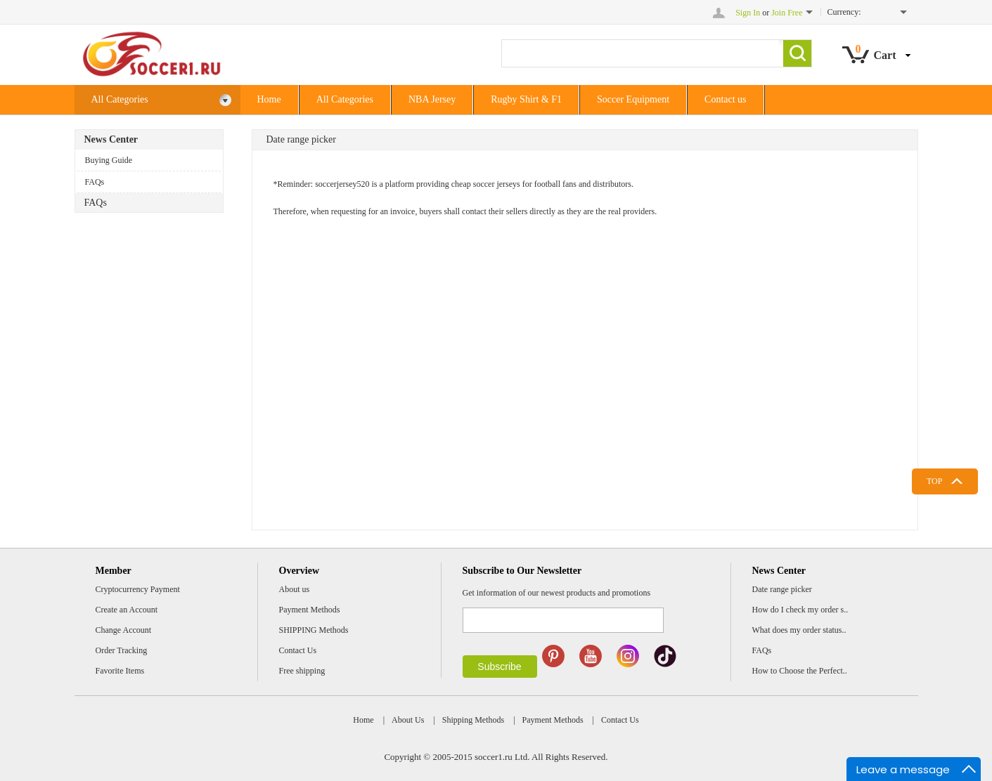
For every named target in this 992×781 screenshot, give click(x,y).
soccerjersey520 (342, 184)
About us (294, 589)
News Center (111, 139)
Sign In (747, 13)
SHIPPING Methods (314, 630)
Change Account (124, 630)
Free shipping (302, 671)
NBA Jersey (432, 99)
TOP (934, 481)
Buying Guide (109, 160)
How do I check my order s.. (800, 610)
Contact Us (298, 650)
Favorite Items (120, 671)
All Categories (161, 100)
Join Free (786, 13)
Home (269, 99)
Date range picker (782, 589)
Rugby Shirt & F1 (526, 99)
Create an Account (127, 610)
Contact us (725, 99)
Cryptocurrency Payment (138, 589)
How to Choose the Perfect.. (799, 671)
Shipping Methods (473, 720)
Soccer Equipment (633, 99)
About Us (408, 720)
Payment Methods (309, 610)
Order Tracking (122, 650)
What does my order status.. (799, 630)
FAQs (95, 182)
